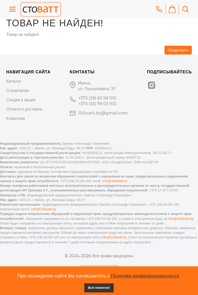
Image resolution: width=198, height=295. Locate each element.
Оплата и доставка (24, 109)
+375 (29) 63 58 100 (97, 98)
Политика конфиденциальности (145, 275)
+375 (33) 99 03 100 (97, 103)
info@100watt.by (114, 181)
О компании (17, 90)
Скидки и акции (20, 99)
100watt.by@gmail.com (103, 113)
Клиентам (15, 118)
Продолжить (178, 50)
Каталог (13, 81)
